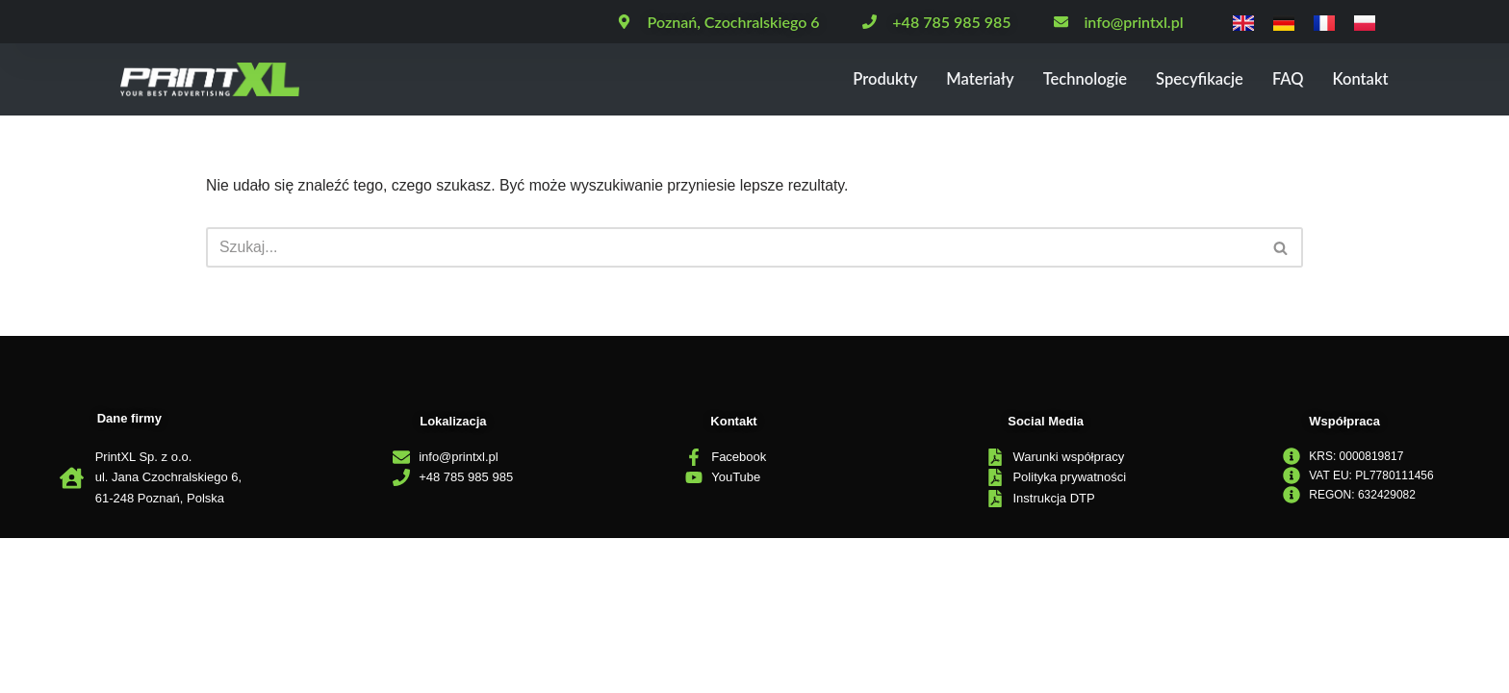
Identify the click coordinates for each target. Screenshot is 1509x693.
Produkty (831, 79)
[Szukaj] (733, 248)
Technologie (1052, 79)
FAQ (1277, 79)
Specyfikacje (1180, 79)
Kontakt (1356, 79)
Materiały (936, 79)
